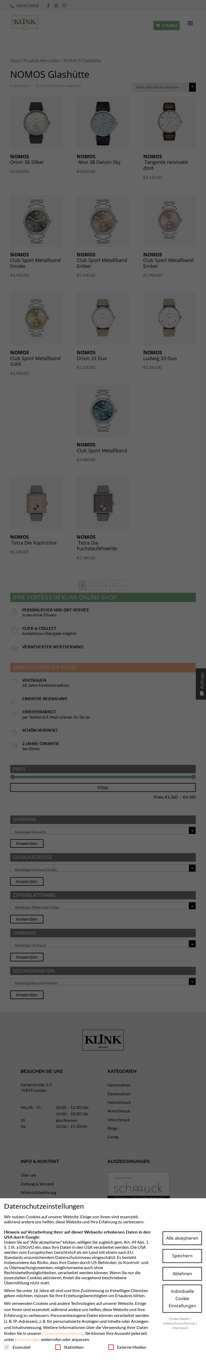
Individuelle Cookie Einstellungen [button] (182, 1298)
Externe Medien (127, 1347)
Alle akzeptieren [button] (182, 1238)
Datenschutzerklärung (62, 1333)
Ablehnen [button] (182, 1274)
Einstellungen (27, 1339)
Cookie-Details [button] (179, 1319)
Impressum (180, 1328)
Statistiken (69, 1347)
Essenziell (17, 1347)
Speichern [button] (182, 1256)
